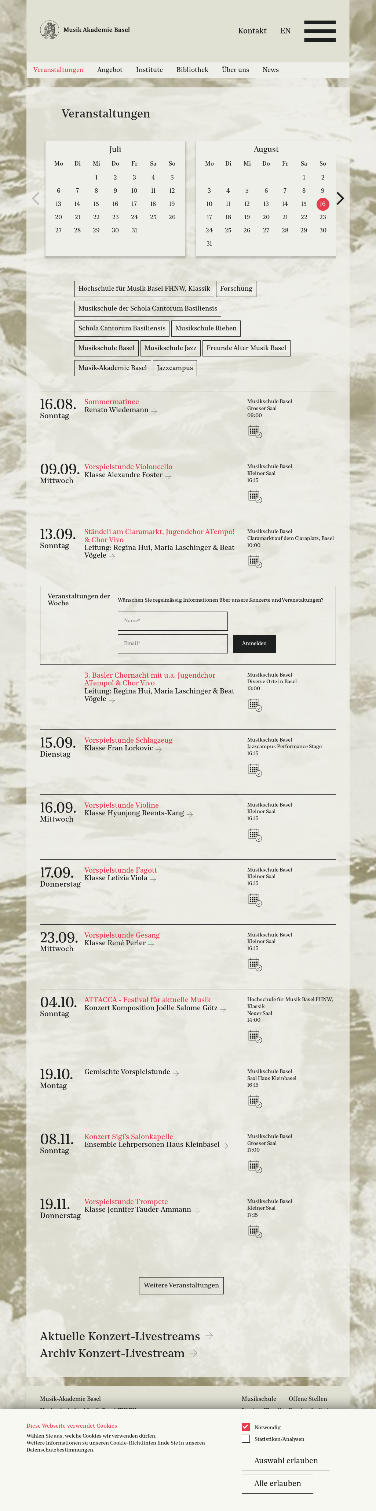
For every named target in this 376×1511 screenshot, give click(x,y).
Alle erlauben (277, 1484)
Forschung (236, 289)
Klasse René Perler (115, 943)
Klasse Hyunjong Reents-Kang (135, 813)
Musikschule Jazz (171, 348)
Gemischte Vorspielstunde (128, 1072)
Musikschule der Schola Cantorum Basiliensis (148, 308)
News (271, 70)
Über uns (235, 70)
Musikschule (259, 1399)
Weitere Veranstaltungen (181, 1285)
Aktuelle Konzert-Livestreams (126, 1337)
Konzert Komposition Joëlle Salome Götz (151, 1008)
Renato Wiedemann (117, 410)
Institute (149, 70)
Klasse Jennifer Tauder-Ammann (138, 1210)
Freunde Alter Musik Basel (246, 348)
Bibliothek (192, 70)
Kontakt (252, 31)
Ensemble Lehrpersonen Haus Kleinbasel (153, 1145)
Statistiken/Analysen (279, 1439)
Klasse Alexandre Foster (124, 475)
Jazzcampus (175, 368)
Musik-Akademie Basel (113, 368)
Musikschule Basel (107, 348)
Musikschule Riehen (206, 328)
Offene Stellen (308, 1399)
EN (285, 31)
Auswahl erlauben (286, 1461)
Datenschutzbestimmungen (59, 1450)
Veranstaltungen (58, 70)
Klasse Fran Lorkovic (119, 748)
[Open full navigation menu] (320, 31)
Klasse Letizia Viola (116, 878)
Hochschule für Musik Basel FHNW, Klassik (144, 289)
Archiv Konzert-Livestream (119, 1354)
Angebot (110, 70)
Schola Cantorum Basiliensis (122, 328)
